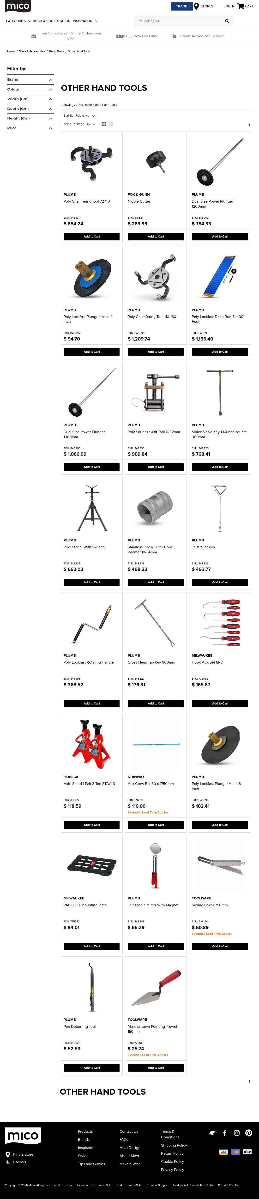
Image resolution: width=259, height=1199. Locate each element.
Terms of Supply (156, 1185)
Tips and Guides (91, 1164)
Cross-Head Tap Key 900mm (151, 662)
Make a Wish (130, 1164)
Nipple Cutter (139, 201)
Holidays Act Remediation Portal (192, 1185)
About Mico (129, 1156)
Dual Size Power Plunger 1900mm (84, 434)
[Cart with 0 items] (245, 6)
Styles (83, 1156)
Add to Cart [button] (92, 237)
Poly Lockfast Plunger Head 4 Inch (88, 319)
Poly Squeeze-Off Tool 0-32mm (154, 432)
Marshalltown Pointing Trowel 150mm (152, 1029)
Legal (69, 1185)
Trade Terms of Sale (129, 1185)
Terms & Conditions (170, 1134)
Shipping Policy (174, 1145)
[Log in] (243, 20)
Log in (225, 6)
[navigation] (30, 99)
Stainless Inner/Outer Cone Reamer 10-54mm (150, 550)
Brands (84, 1139)
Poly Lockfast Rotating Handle (89, 662)
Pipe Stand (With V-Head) (85, 547)
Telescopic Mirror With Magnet (153, 905)
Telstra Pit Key (203, 547)
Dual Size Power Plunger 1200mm (212, 204)
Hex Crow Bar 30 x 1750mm (151, 783)
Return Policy (172, 1153)
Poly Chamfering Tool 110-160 (152, 316)
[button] (33, 36)
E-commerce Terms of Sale (94, 1185)
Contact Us (129, 1131)
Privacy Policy (172, 1169)
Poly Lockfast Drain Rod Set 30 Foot (217, 319)
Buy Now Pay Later (141, 36)
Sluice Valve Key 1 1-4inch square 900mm (219, 434)
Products (85, 1131)
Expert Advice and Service (202, 36)
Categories (18, 21)
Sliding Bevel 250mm (210, 905)
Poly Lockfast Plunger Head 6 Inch (216, 786)
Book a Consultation (52, 21)
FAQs (124, 1139)
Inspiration (85, 21)
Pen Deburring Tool (80, 1026)
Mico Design (130, 1147)
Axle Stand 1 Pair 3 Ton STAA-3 (89, 783)
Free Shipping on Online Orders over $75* (70, 36)
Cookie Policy (172, 1161)
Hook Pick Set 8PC (207, 662)
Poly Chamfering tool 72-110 (87, 201)
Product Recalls (228, 1185)
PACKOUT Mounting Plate (85, 905)
